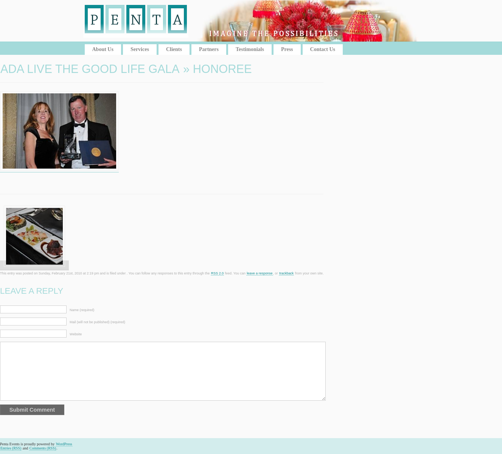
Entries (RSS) (10, 448)
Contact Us (323, 49)
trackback (286, 273)
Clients (174, 49)
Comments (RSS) (43, 448)
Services (140, 49)
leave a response (259, 273)
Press (287, 49)
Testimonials (250, 49)
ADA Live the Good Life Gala (90, 69)
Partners (209, 49)
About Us (102, 49)
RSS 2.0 (217, 273)
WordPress (64, 444)
